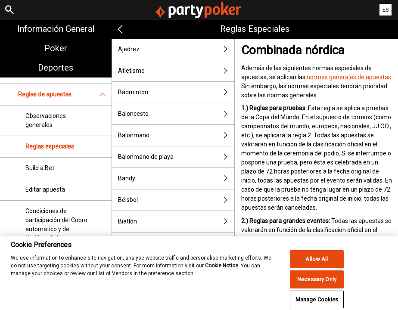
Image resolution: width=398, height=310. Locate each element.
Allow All (316, 266)
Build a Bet (39, 167)
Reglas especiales (49, 146)
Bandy (176, 178)
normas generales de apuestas (349, 77)
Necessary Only (316, 286)
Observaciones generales (45, 120)
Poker (55, 48)
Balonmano (176, 135)
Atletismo (176, 70)
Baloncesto (176, 113)
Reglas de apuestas (65, 94)
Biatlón (176, 221)
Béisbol (176, 200)
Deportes (55, 67)
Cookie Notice (221, 273)
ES (385, 9)
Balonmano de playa (176, 156)
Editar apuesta (45, 189)
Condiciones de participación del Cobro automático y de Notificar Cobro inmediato (56, 229)
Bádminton (176, 92)
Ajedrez (176, 49)
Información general (55, 29)
